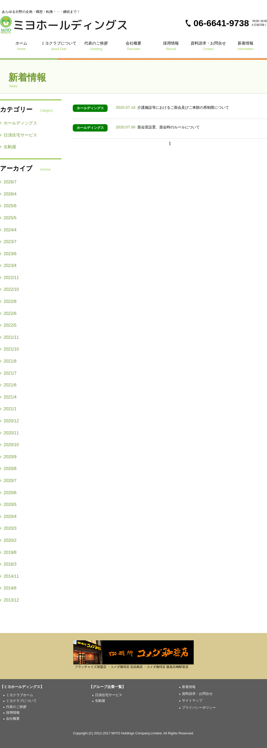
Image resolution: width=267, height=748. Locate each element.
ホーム (21, 46)
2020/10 (9, 445)
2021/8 (8, 361)
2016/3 (8, 564)
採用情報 (171, 46)
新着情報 (245, 46)
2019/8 (8, 552)
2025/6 (8, 206)
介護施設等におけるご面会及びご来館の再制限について (172, 107)
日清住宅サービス (18, 135)
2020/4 (8, 516)
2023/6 (8, 254)
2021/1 (8, 409)
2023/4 (8, 265)
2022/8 (8, 301)
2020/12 (9, 421)
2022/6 (8, 313)
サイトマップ (192, 700)
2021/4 (8, 397)
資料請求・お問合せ (208, 46)
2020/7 (8, 480)
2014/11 (9, 576)
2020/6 (8, 492)
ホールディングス (90, 108)
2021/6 (8, 385)
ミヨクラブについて (58, 46)
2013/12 (9, 600)
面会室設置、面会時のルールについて (158, 127)
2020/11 (9, 433)
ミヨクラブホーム (19, 695)
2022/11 (9, 277)
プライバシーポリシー (199, 707)
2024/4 (8, 230)
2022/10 (9, 289)
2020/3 (8, 528)
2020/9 (8, 457)
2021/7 (8, 373)
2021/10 (9, 349)
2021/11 (9, 337)
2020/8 (8, 468)
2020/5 (8, 504)
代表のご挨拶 (96, 46)
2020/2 (8, 540)
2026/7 (8, 182)
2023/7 (8, 241)
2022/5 (8, 325)
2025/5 (8, 218)
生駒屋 (8, 147)
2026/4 (8, 194)
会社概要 (133, 46)
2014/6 (8, 588)
